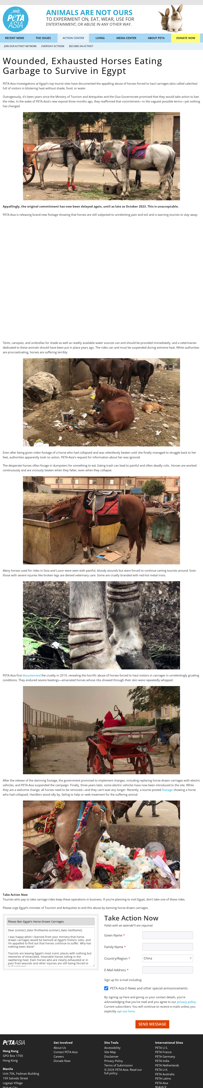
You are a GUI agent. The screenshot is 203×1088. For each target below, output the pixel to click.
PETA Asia (161, 1083)
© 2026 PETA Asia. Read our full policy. (123, 1071)
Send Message (152, 1024)
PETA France (163, 1052)
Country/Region (116, 958)
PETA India (162, 1061)
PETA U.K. (161, 1070)
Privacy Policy (113, 1061)
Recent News (14, 38)
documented (32, 675)
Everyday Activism (52, 46)
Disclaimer (111, 1056)
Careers (59, 1056)
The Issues (43, 38)
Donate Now (185, 38)
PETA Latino (163, 1078)
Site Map (110, 1052)
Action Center (73, 38)
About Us (60, 1048)
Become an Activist (81, 46)
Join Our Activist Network (20, 46)
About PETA (156, 38)
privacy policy (186, 1002)
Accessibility (112, 1048)
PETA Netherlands (167, 1065)
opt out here (126, 1011)
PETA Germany (165, 1056)
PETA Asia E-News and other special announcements (149, 988)
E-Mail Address (115, 970)
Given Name (113, 935)
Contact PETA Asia (66, 1052)
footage (167, 790)
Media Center (126, 38)
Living (100, 38)
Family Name (113, 947)
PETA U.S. (161, 1048)
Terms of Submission (118, 1065)
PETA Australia (164, 1074)
